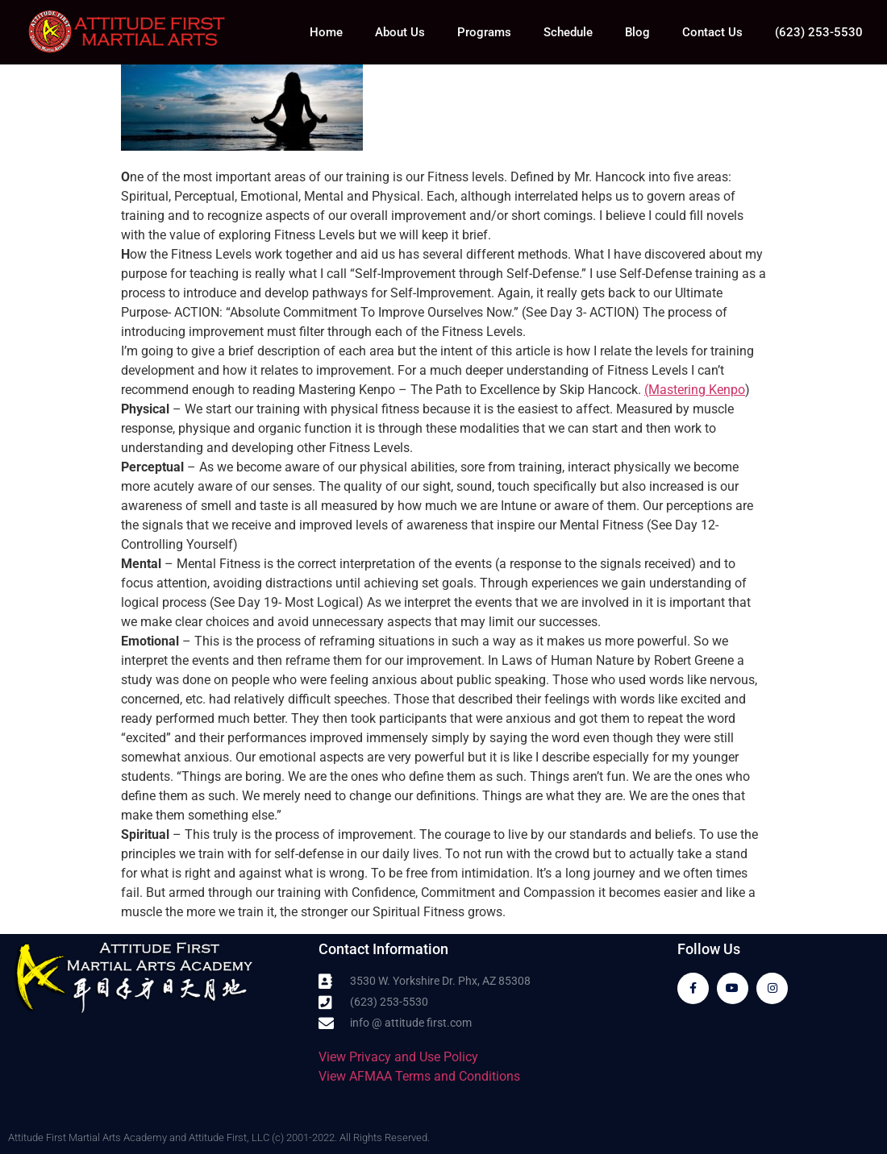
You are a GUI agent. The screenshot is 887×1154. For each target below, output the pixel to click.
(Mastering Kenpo (694, 389)
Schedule (568, 32)
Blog (637, 32)
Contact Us (712, 32)
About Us (400, 32)
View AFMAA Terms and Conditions (419, 1076)
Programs (484, 32)
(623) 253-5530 (819, 32)
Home (326, 32)
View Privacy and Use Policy (398, 1057)
